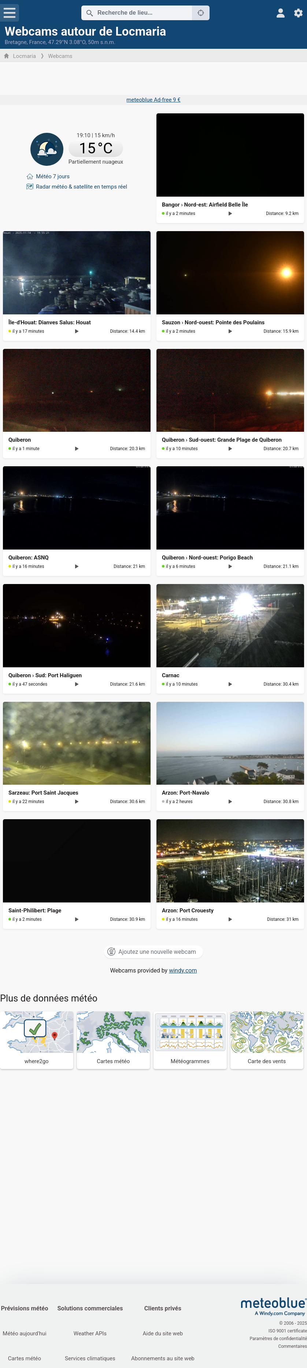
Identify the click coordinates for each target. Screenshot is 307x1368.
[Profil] (280, 13)
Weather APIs (90, 1333)
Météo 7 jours (53, 176)
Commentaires (292, 1346)
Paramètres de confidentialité (278, 1338)
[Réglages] (298, 13)
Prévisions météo (24, 1308)
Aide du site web (163, 1333)
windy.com (183, 970)
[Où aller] (36, 1040)
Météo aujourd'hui (24, 1333)
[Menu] (9, 12)
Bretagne (16, 42)
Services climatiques (90, 1358)
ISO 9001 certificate (288, 1331)
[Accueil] (274, 1306)
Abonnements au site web (163, 1358)
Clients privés (162, 1308)
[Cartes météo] (113, 1040)
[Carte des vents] (267, 1040)
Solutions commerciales (90, 1308)
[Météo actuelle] (77, 149)
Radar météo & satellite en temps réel (81, 186)
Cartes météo (24, 1358)
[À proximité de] (201, 13)
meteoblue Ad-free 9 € (153, 99)
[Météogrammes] (190, 1040)
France (37, 42)
